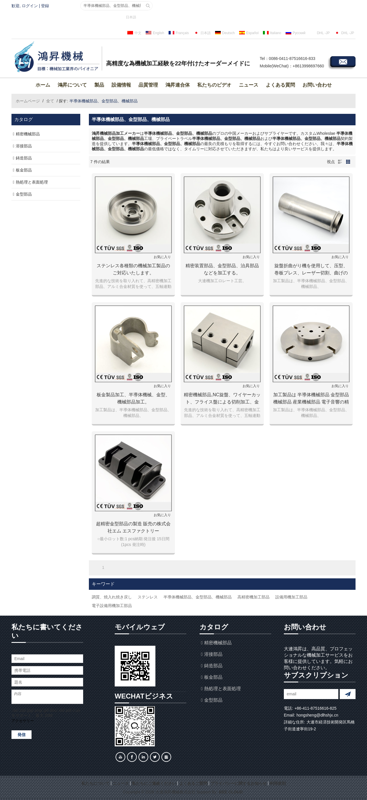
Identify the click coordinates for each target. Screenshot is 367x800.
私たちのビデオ (214, 85)
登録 (45, 5)
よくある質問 (280, 85)
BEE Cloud (231, 792)
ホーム (43, 85)
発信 (21, 734)
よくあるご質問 (193, 783)
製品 (99, 85)
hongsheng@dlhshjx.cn (317, 715)
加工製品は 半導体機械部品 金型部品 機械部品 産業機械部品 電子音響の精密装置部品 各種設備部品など (311, 398)
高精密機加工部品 (253, 597)
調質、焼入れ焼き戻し (112, 597)
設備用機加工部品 (291, 597)
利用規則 (278, 783)
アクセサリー (22, 721)
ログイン (30, 5)
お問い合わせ (317, 85)
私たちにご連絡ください (154, 783)
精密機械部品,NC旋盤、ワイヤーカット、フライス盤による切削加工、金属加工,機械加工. (222, 398)
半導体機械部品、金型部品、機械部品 (197, 597)
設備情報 (121, 85)
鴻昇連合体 (177, 85)
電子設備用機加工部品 (112, 605)
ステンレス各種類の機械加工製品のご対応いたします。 (133, 269)
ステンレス (148, 597)
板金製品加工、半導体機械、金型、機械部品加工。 (133, 398)
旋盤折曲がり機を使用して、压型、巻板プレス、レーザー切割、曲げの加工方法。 (311, 269)
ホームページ (28, 101)
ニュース (248, 85)
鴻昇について (72, 85)
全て (50, 101)
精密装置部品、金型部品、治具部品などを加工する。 (222, 269)
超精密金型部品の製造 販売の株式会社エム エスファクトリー (133, 527)
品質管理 (148, 85)
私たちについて (95, 783)
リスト (340, 162)
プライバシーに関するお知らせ (238, 783)
